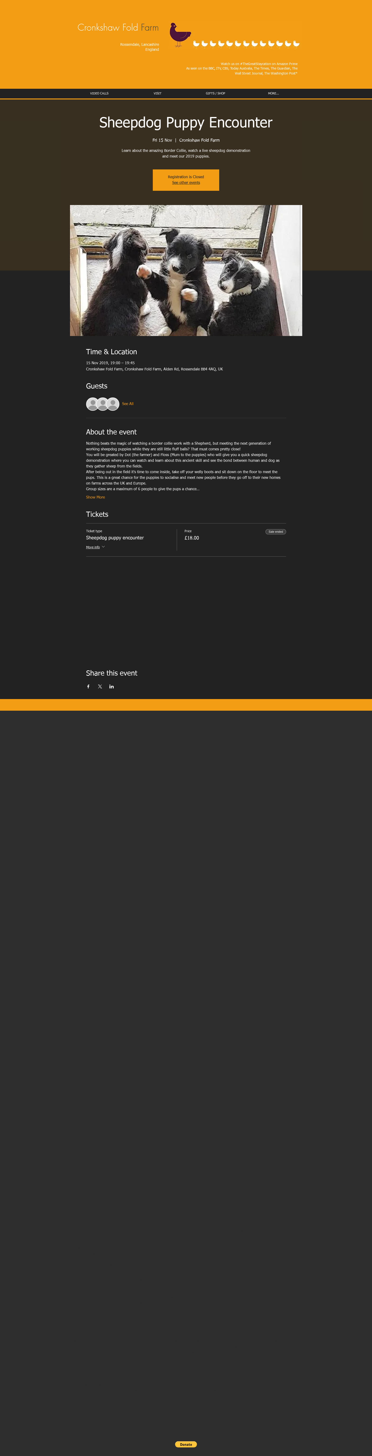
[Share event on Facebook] (88, 686)
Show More (95, 497)
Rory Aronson (236, 1303)
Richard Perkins (111, 1308)
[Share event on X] (100, 686)
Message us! (84, 1319)
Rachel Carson (179, 1303)
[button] (186, 1444)
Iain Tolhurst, (209, 1303)
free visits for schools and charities (116, 1352)
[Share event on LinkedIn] (111, 686)
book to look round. (237, 1352)
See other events (186, 183)
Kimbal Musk (265, 1303)
